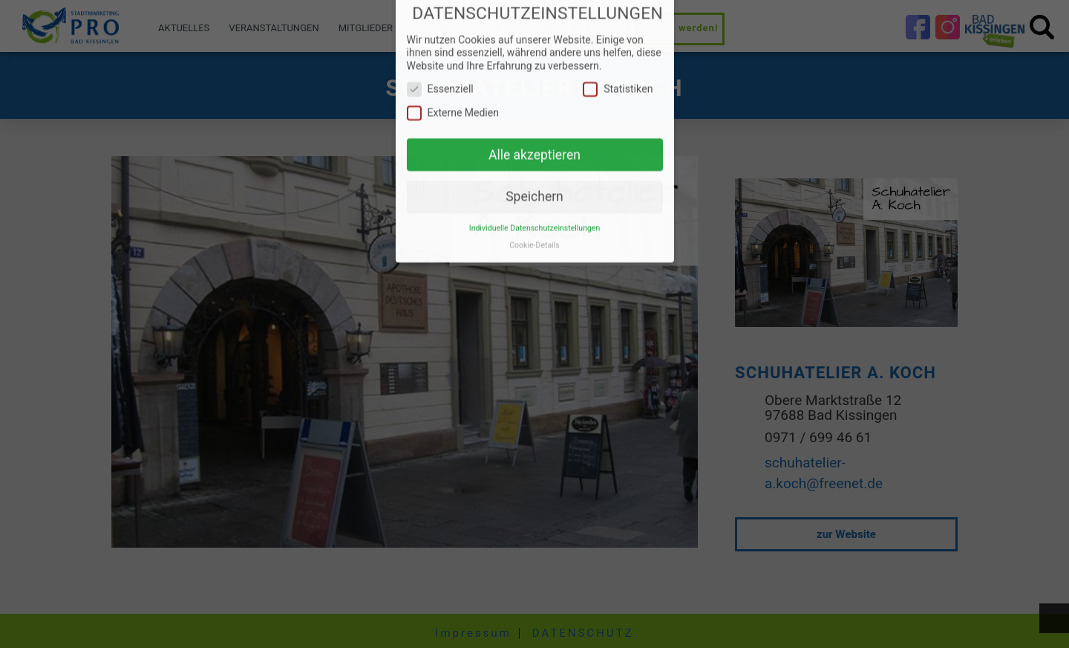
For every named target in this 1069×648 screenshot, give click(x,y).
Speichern (534, 185)
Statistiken (618, 78)
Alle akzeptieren (534, 143)
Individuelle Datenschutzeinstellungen (534, 216)
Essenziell (440, 78)
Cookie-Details (534, 233)
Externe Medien (453, 101)
